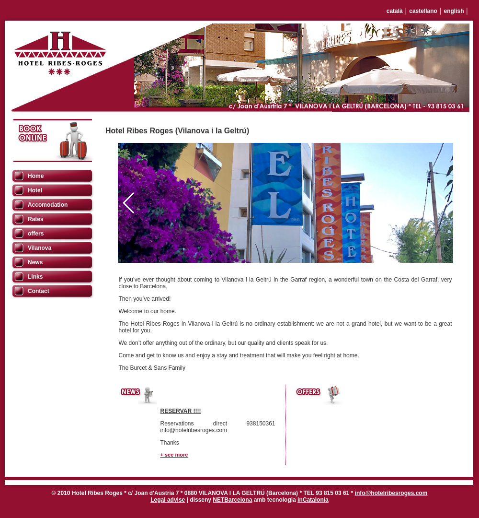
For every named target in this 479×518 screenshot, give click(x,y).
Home (36, 176)
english (454, 11)
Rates (36, 219)
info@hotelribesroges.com (391, 493)
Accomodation (48, 204)
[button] (441, 202)
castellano (423, 11)
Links (35, 276)
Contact (38, 291)
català (395, 11)
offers (36, 233)
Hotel (35, 190)
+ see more (174, 455)
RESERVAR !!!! (180, 411)
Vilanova (39, 248)
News (35, 262)
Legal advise (167, 499)
